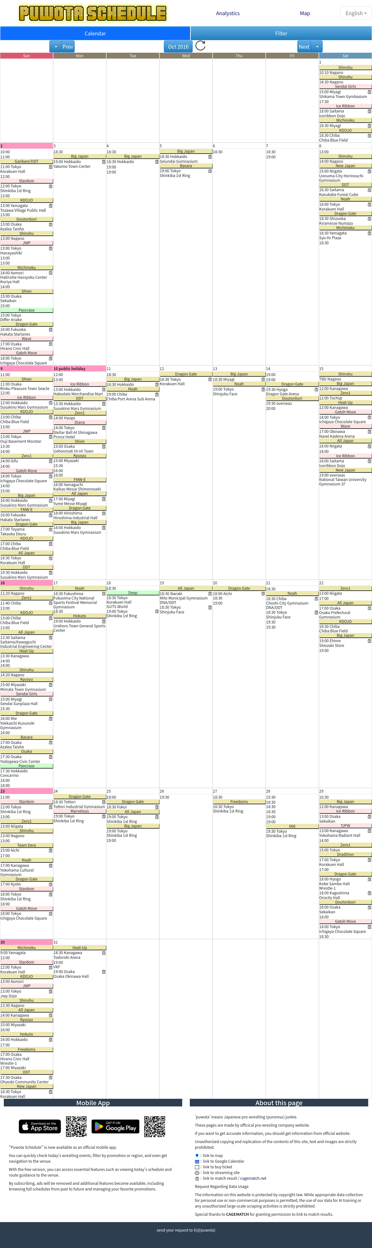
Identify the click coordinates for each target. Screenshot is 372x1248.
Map (305, 13)
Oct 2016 (178, 46)
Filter (281, 33)
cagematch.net (253, 1178)
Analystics (228, 13)
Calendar (95, 33)
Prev (68, 46)
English (354, 13)
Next (304, 46)
